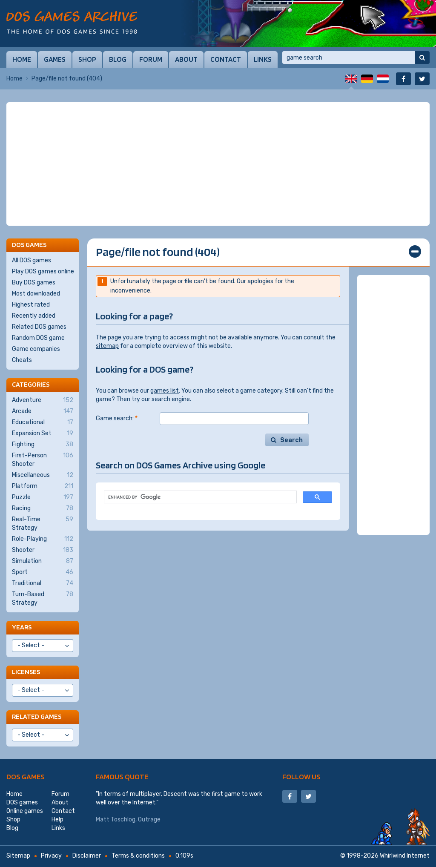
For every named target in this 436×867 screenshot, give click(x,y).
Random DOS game (38, 338)
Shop (87, 59)
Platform (42, 486)
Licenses (26, 672)
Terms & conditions (138, 855)
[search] (199, 497)
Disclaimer (86, 855)
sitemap (107, 346)
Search (291, 440)
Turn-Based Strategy (42, 598)
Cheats (22, 360)
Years (22, 627)
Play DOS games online (43, 271)
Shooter (42, 550)
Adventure (42, 400)
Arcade (42, 411)
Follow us (301, 776)
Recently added (33, 315)
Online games (24, 811)
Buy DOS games (33, 282)
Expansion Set (42, 433)
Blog (117, 59)
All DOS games (31, 260)
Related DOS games (39, 326)
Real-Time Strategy (42, 523)
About (186, 59)
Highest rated (31, 304)
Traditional (42, 583)
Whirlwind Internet (405, 855)
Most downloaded (36, 293)
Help (57, 819)
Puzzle (42, 497)
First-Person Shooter (42, 459)
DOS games (25, 776)
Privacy (51, 855)
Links (263, 59)
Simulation (42, 561)
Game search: (117, 418)
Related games (36, 716)
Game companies (36, 349)
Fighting (42, 444)
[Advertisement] (218, 164)
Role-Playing (42, 539)
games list (164, 390)
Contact (225, 59)
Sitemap (18, 855)
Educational (42, 422)
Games (55, 59)
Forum (150, 59)
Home (21, 59)
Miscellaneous (42, 475)
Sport (42, 572)
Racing (42, 508)
